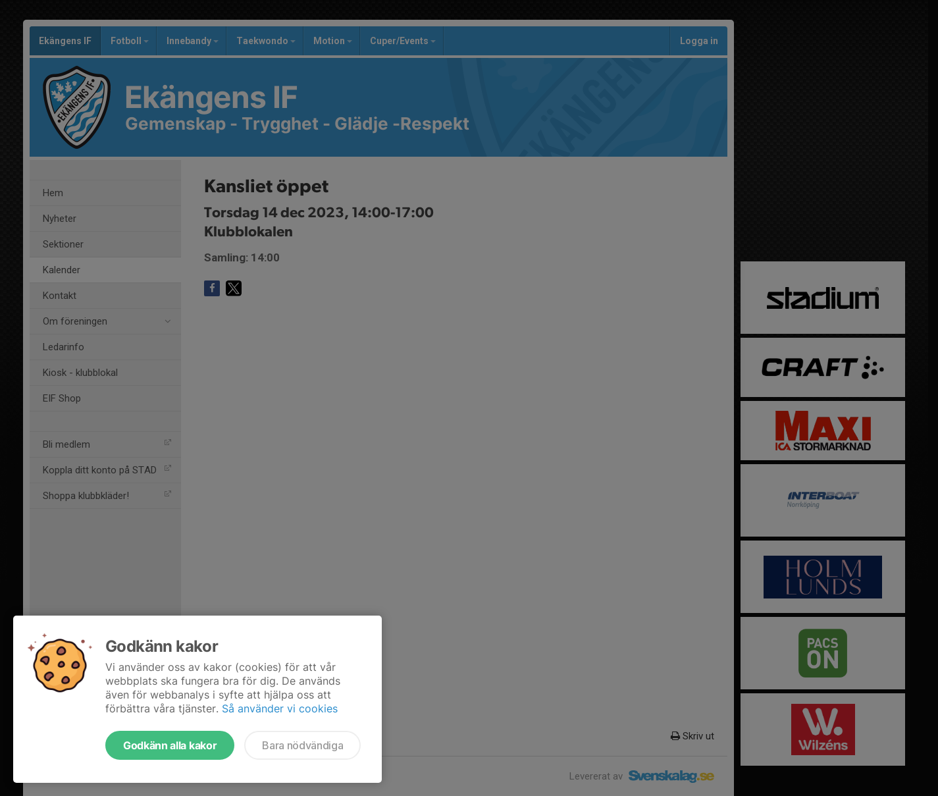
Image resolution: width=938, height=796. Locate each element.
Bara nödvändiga (302, 745)
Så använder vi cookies (280, 708)
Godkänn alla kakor (170, 745)
